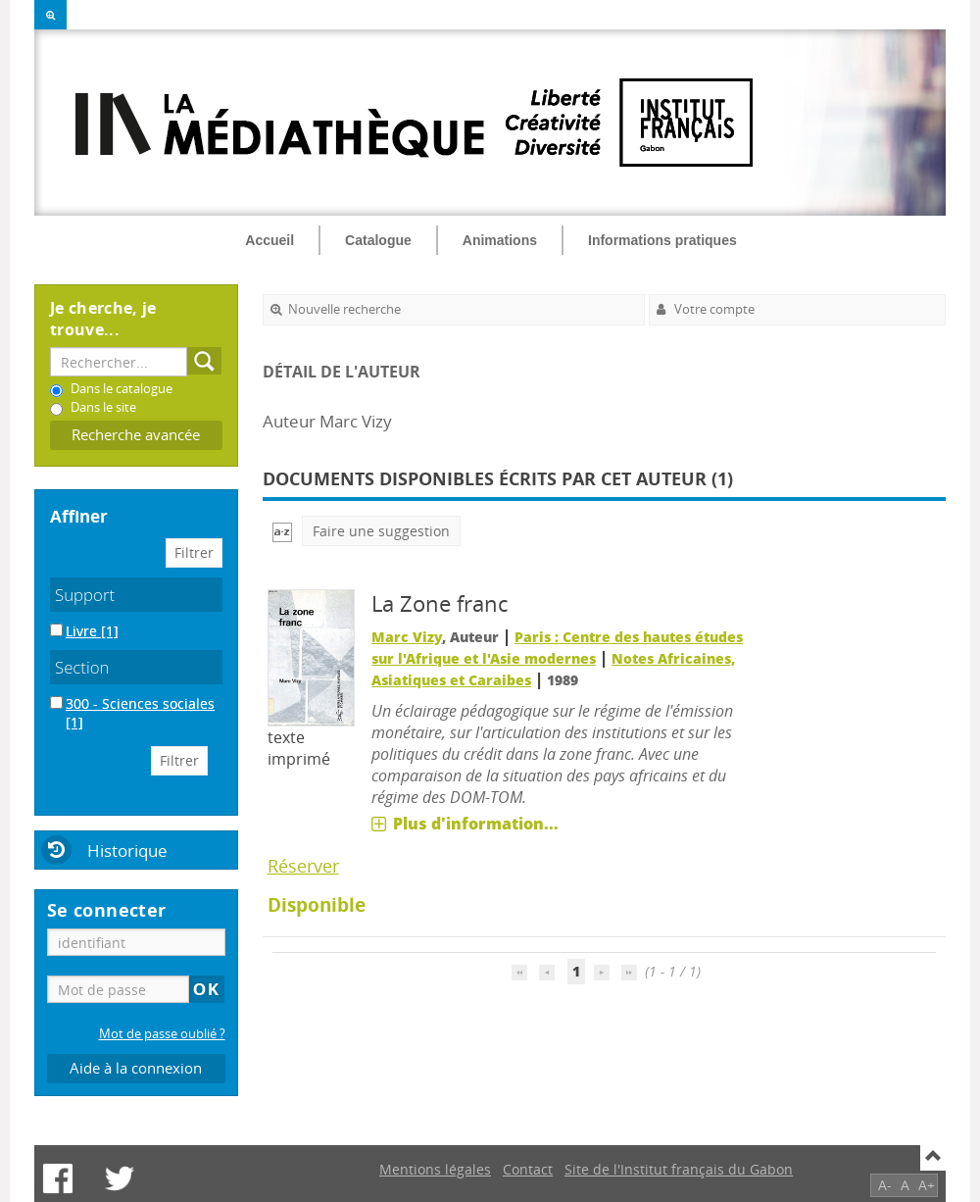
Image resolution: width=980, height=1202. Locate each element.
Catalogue (378, 240)
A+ (926, 1185)
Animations (500, 240)
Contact (528, 1169)
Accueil (269, 240)
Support (85, 594)
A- (885, 1185)
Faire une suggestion (381, 531)
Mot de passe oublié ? (162, 1034)
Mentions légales (435, 1169)
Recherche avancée (136, 435)
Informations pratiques (662, 240)
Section (82, 667)
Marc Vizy (406, 636)
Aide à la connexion (136, 1068)
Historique (127, 850)
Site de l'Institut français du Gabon (678, 1169)
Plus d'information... (476, 823)
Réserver (303, 865)
